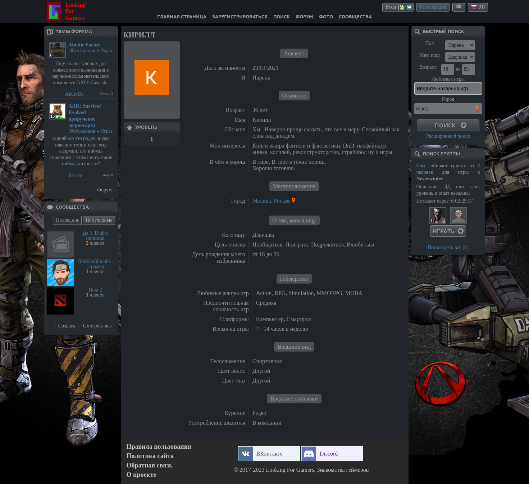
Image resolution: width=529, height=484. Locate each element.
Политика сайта (150, 456)
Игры (106, 50)
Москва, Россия (271, 201)
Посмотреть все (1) (448, 247)
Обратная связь (150, 465)
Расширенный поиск (448, 136)
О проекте (141, 474)
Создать (66, 326)
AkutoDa (74, 94)
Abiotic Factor (84, 45)
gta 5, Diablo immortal (95, 235)
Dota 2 (95, 290)
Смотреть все (97, 326)
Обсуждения (82, 50)
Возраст (427, 67)
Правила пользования (159, 446)
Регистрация (433, 7)
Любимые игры (448, 79)
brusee (75, 175)
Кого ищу (429, 55)
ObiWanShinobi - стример (95, 264)
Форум (104, 190)
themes (459, 6)
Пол (429, 43)
